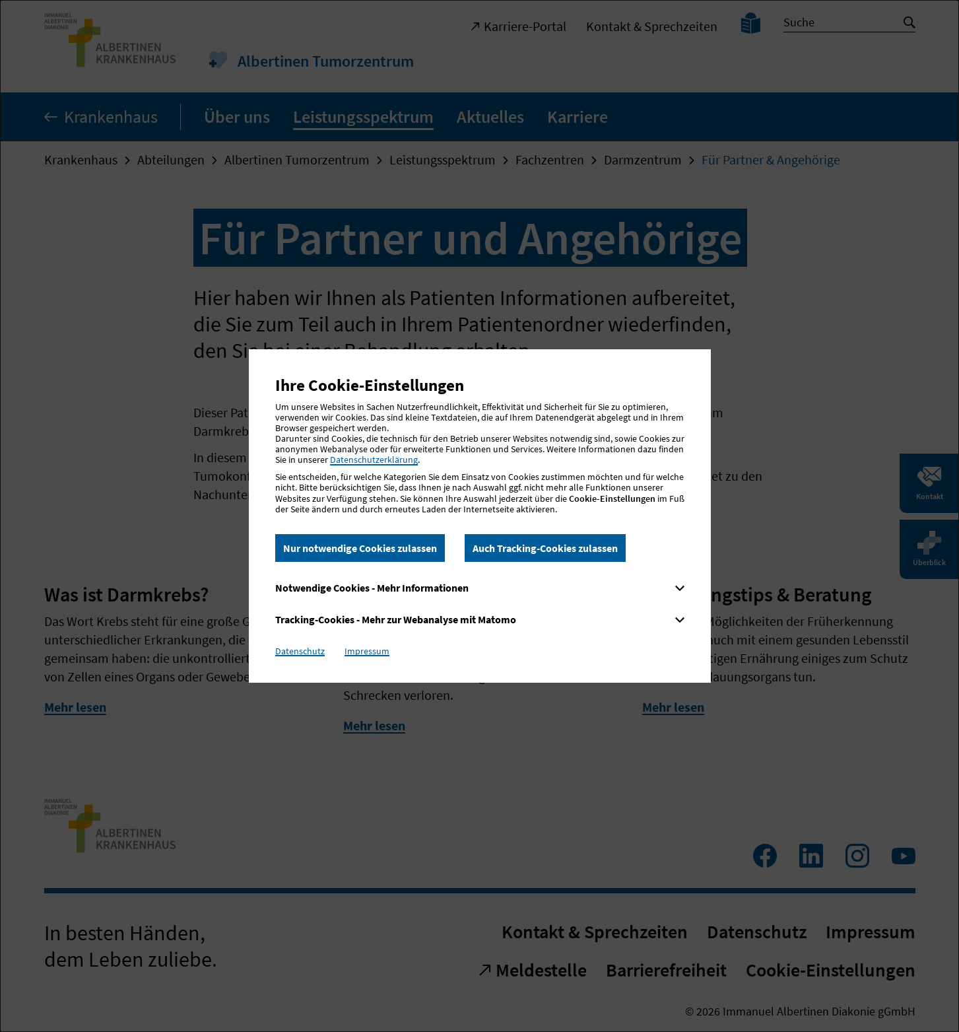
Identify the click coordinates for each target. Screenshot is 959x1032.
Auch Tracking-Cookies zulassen (545, 548)
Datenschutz (300, 651)
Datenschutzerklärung (374, 459)
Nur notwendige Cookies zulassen (360, 548)
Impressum (367, 651)
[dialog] (479, 516)
